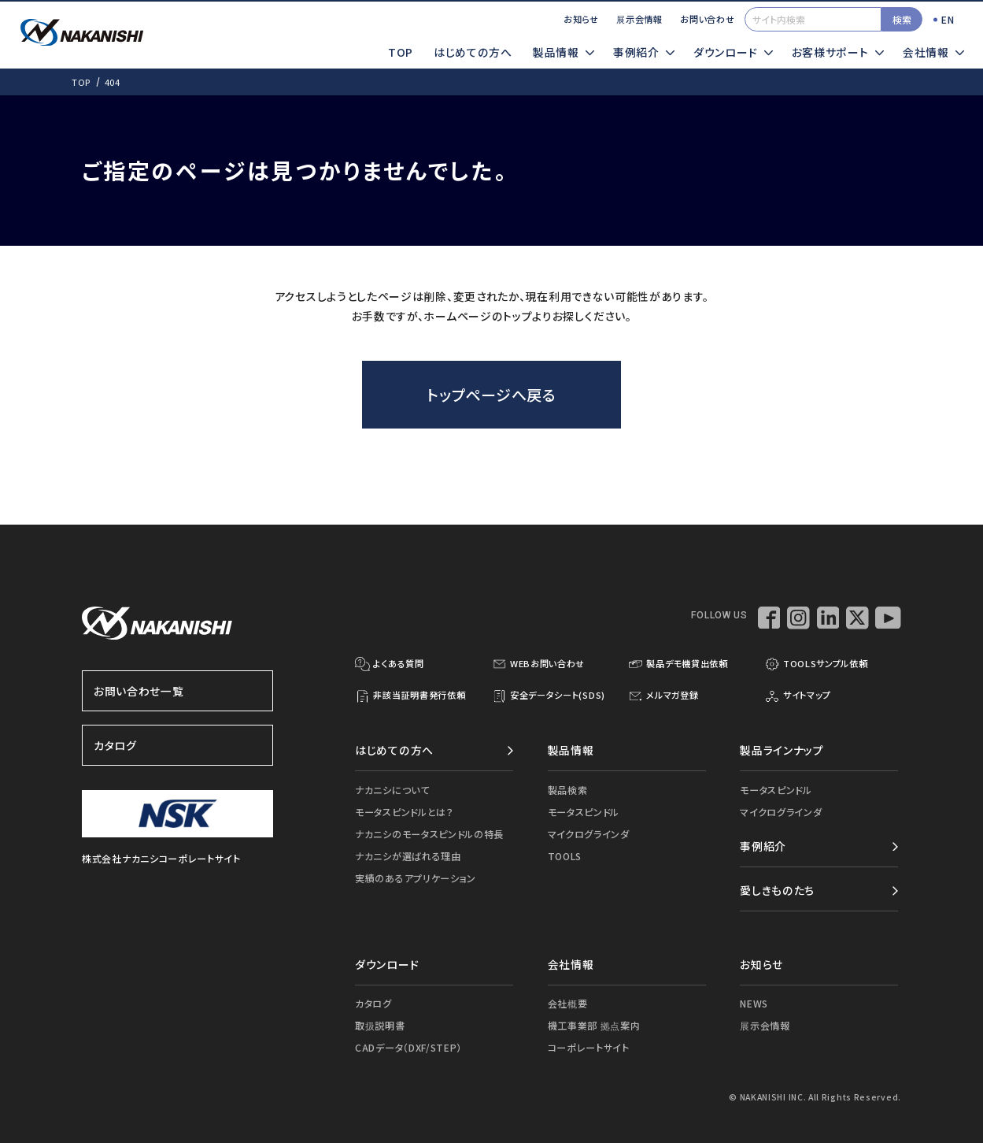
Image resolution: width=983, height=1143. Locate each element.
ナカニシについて (392, 789)
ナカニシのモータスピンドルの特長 (429, 834)
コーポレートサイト (589, 1047)
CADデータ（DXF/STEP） (408, 1047)
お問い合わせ (707, 19)
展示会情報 (639, 19)
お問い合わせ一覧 (178, 690)
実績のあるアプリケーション (415, 878)
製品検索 (568, 789)
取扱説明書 (380, 1025)
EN (947, 19)
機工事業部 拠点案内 (594, 1025)
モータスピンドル (584, 811)
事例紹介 (763, 846)
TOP (400, 52)
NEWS (754, 1003)
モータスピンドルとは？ (404, 811)
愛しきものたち (777, 890)
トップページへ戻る (491, 394)
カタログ (178, 745)
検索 (901, 19)
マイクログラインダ (589, 834)
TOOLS (565, 856)
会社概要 (568, 1003)
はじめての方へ (473, 52)
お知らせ (581, 19)
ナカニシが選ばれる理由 (408, 856)
